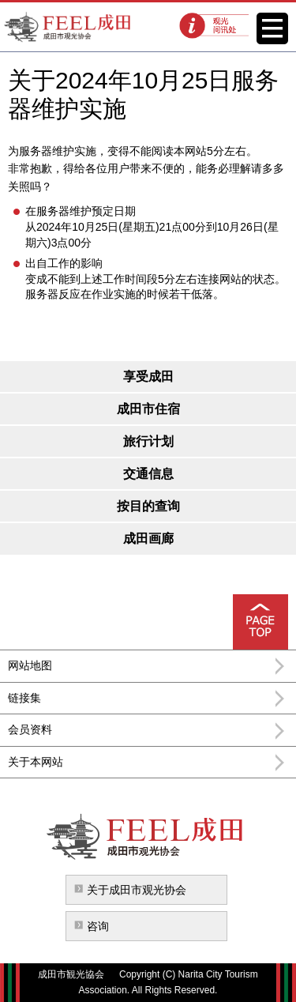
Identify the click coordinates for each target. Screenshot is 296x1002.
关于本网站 (35, 761)
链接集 (24, 697)
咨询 (98, 926)
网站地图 (30, 665)
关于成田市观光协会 (136, 889)
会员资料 (30, 729)
